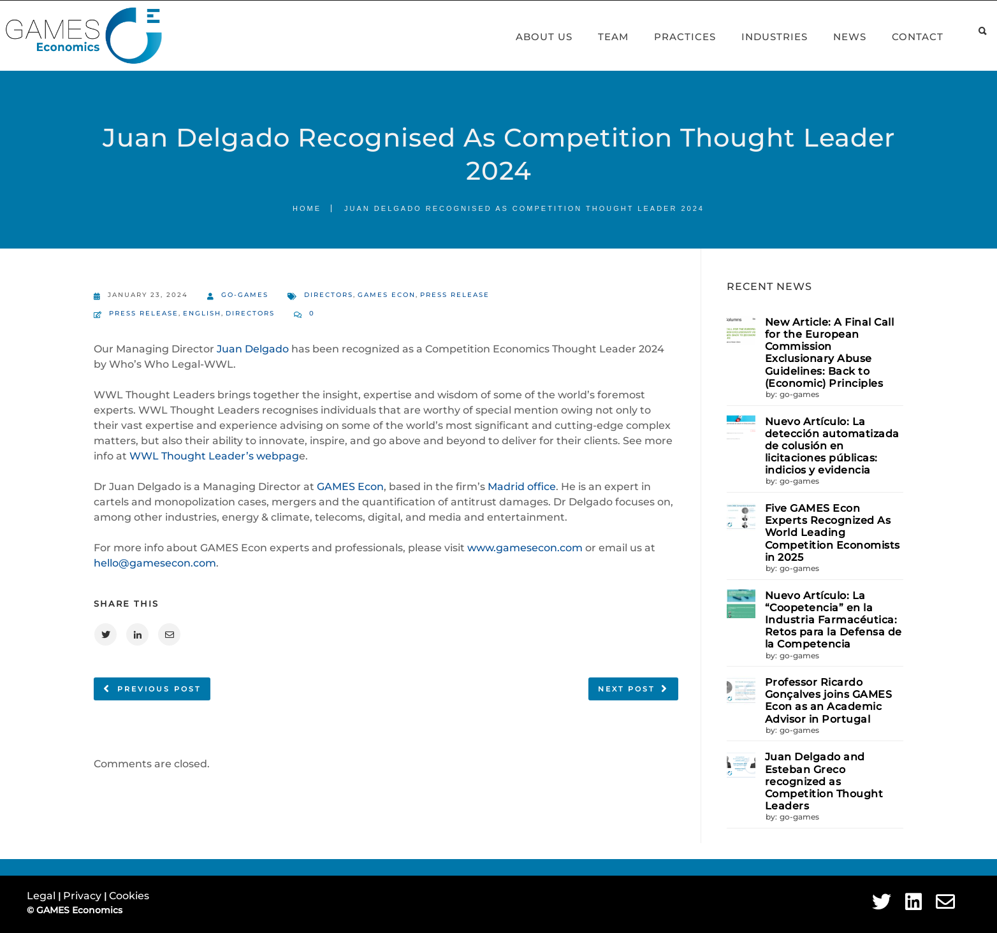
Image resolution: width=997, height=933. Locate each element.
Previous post (159, 688)
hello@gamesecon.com (155, 563)
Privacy (83, 896)
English (202, 313)
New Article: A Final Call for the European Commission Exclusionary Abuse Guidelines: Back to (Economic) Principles (829, 352)
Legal (42, 896)
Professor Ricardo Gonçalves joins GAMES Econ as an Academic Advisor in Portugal (828, 700)
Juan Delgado (253, 349)
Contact (903, 37)
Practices (670, 37)
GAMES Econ (387, 295)
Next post (626, 688)
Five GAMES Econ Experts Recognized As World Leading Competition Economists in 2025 (832, 532)
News (835, 37)
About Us (529, 37)
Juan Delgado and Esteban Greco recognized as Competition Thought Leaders (824, 781)
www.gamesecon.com (525, 548)
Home (307, 208)
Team (598, 37)
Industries (760, 37)
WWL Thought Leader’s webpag (214, 456)
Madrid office (522, 487)
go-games (237, 296)
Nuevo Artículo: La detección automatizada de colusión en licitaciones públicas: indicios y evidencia (832, 446)
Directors (328, 295)
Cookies (129, 896)
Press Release (455, 295)
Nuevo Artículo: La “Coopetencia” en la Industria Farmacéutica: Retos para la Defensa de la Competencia (833, 620)
